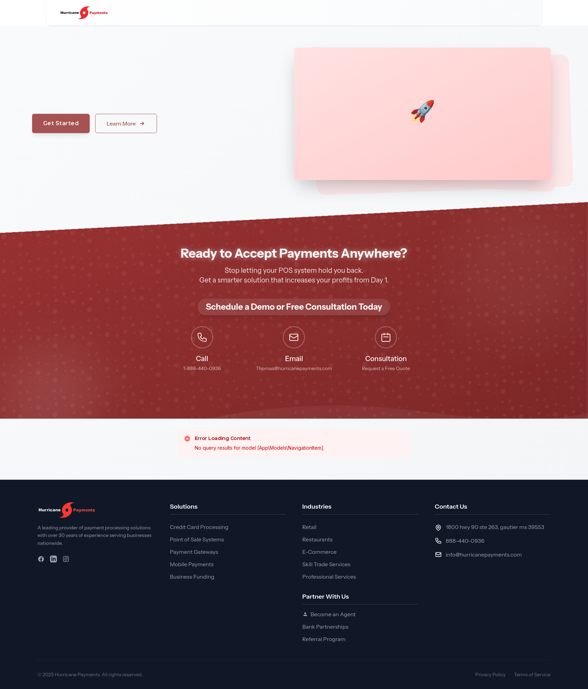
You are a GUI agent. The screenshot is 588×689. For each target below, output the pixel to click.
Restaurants (317, 539)
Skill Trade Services (326, 564)
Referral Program (324, 639)
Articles (346, 12)
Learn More (98, 123)
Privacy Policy (490, 674)
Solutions (193, 13)
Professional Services (329, 576)
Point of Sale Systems (197, 539)
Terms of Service (532, 674)
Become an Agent (329, 614)
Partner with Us (296, 13)
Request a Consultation (433, 12)
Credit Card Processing (199, 526)
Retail (309, 526)
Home (153, 12)
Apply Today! (500, 12)
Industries (240, 13)
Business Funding (192, 576)
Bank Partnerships (325, 626)
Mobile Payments (192, 564)
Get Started (33, 123)
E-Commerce (319, 551)
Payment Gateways (194, 551)
